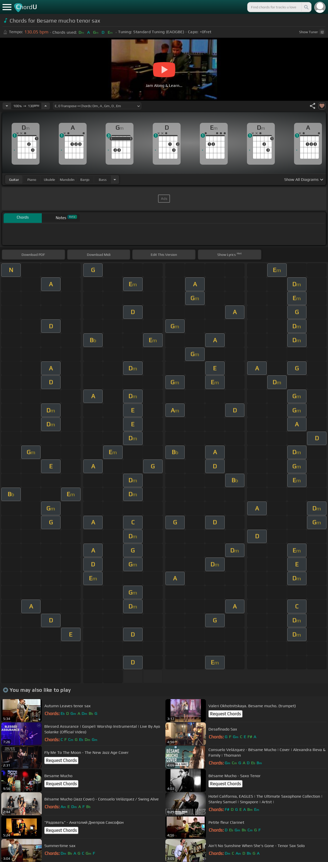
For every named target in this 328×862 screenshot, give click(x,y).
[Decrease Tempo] (7, 105)
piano (31, 180)
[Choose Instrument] (115, 179)
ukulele (49, 180)
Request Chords (225, 713)
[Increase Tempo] (45, 105)
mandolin (67, 180)
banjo (84, 180)
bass (103, 180)
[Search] (306, 7)
